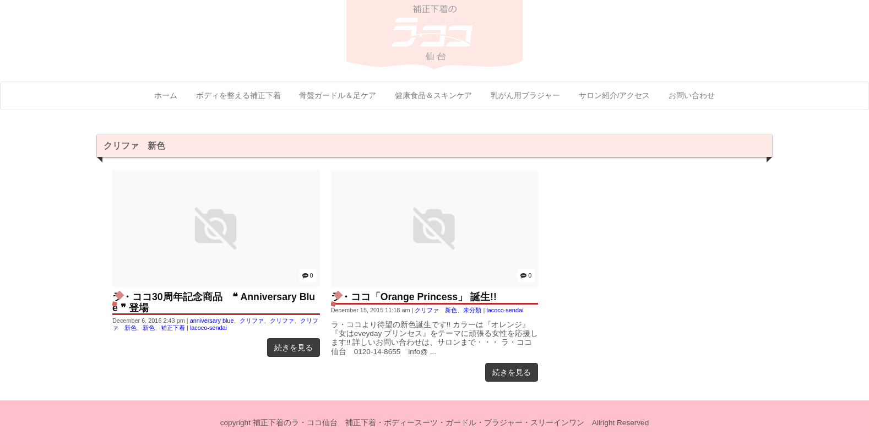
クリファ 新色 (436, 310)
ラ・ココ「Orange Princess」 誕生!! (414, 296)
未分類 (472, 310)
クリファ (252, 320)
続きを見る (293, 347)
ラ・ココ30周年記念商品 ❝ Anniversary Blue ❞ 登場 (213, 302)
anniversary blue (212, 320)
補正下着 (173, 327)
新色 (149, 327)
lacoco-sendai (208, 327)
